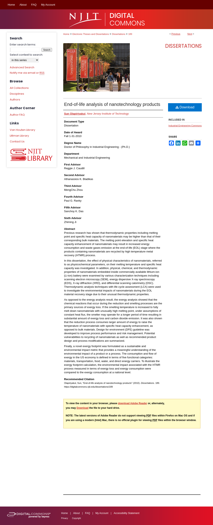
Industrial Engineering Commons (185, 125)
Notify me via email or (27, 73)
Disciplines (17, 94)
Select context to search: (26, 55)
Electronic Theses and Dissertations (90, 34)
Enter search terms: (23, 45)
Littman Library (19, 136)
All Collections (19, 88)
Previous (175, 34)
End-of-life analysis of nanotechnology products (112, 104)
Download (185, 107)
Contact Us (17, 141)
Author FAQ (17, 115)
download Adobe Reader (132, 403)
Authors (15, 100)
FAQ (87, 513)
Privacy (64, 518)
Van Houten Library (22, 130)
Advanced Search (22, 67)
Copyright (76, 518)
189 (130, 34)
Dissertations (118, 34)
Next (189, 34)
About (76, 513)
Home (66, 34)
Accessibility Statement (126, 513)
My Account (101, 513)
